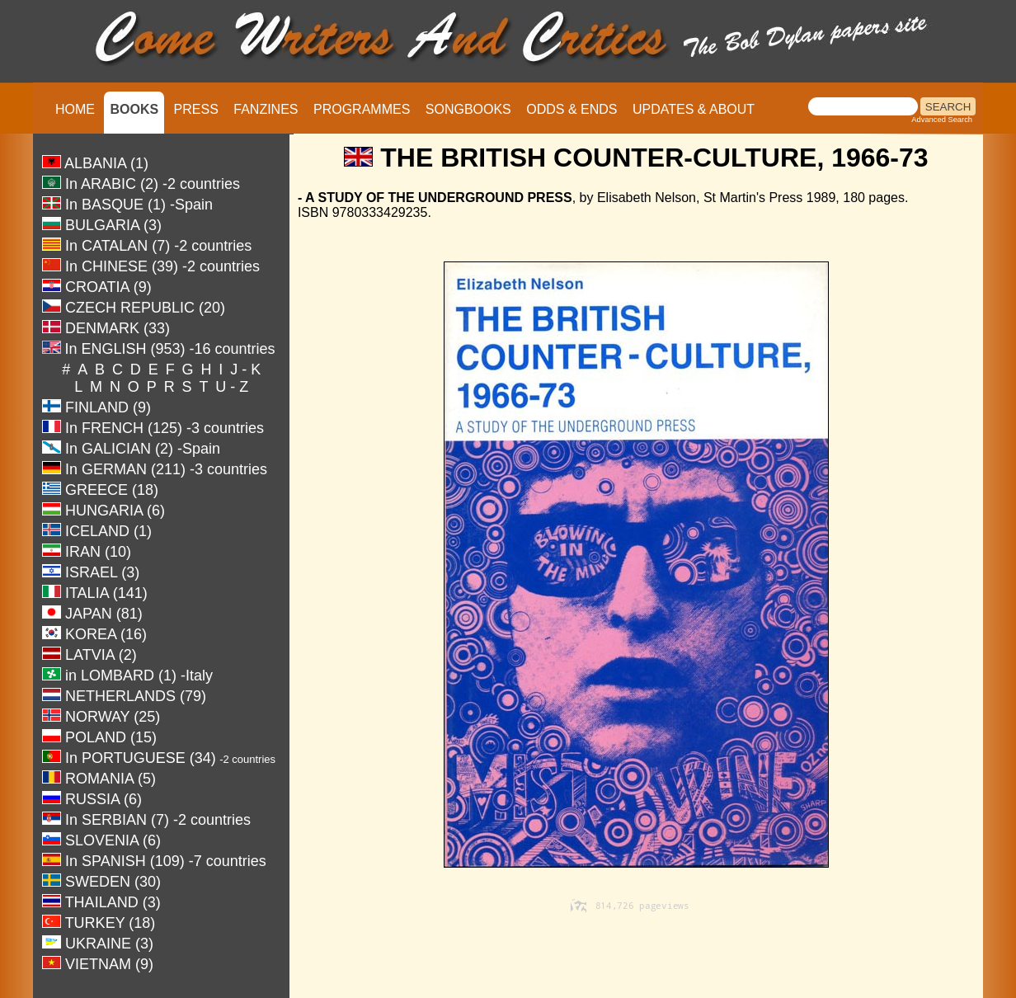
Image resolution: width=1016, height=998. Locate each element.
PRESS (196, 109)
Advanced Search (941, 119)
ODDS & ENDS (571, 109)
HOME (75, 109)
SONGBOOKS (468, 109)
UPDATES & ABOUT (694, 109)
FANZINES (265, 109)
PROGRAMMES (361, 109)
